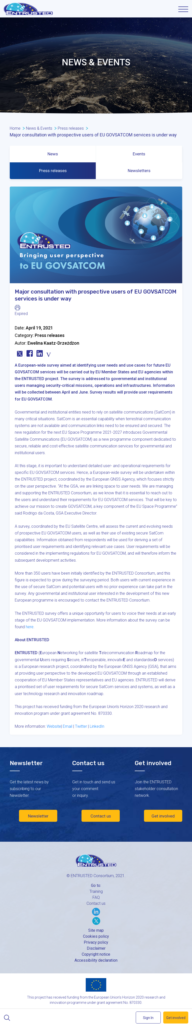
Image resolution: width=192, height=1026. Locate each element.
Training (96, 891)
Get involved (163, 816)
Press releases (53, 170)
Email (67, 726)
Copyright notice (96, 954)
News (53, 153)
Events (139, 153)
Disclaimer (96, 948)
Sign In (148, 1018)
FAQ (96, 897)
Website (54, 726)
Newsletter (38, 816)
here (30, 626)
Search (7, 1018)
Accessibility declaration (96, 960)
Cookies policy (96, 936)
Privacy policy (96, 942)
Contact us (100, 816)
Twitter (81, 726)
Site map (96, 930)
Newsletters (139, 170)
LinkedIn (97, 726)
